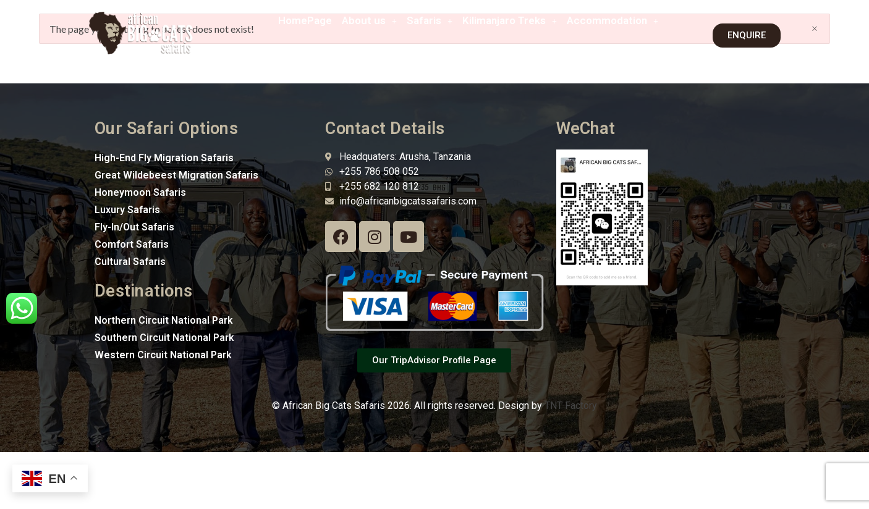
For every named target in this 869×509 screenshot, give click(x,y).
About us (369, 20)
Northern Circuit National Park (164, 320)
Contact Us (625, 49)
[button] (369, 20)
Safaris (429, 20)
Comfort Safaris (132, 244)
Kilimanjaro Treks (509, 20)
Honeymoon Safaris (140, 192)
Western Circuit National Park (163, 355)
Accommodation (612, 20)
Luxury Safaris (127, 210)
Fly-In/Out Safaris (134, 227)
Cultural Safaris (130, 261)
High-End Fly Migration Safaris (164, 158)
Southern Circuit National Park (164, 337)
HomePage (305, 20)
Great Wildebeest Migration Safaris (176, 175)
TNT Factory (571, 405)
